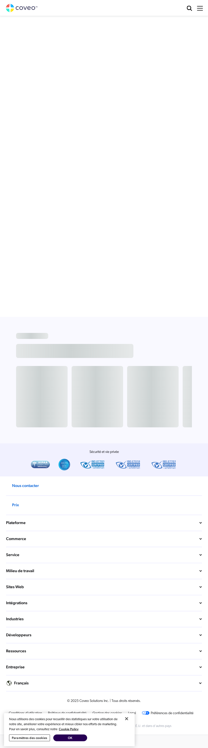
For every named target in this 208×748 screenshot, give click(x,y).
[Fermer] (126, 741)
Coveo (22, 8)
